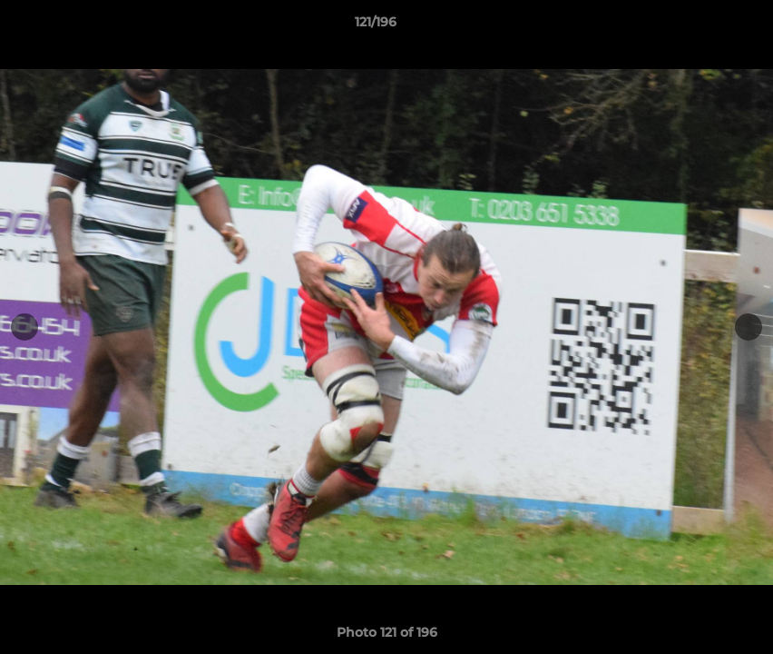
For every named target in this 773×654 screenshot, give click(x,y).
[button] (697, 26)
